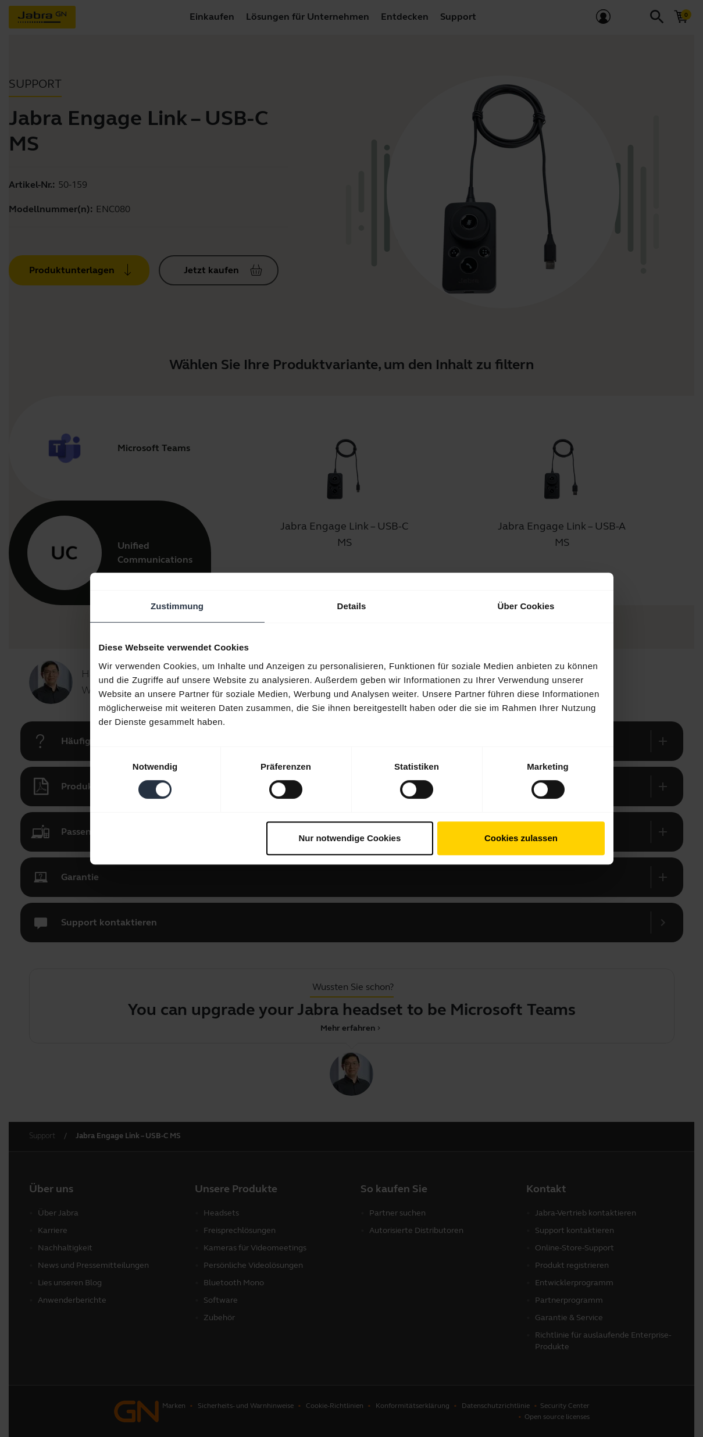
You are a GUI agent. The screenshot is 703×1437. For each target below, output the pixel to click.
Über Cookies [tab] (526, 606)
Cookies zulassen (521, 838)
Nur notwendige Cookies (349, 838)
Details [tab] (351, 606)
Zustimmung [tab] (177, 606)
